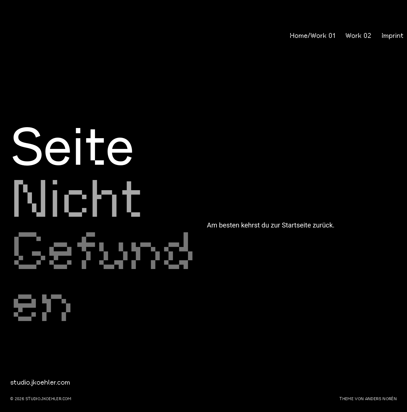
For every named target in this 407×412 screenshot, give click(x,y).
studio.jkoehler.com (33, 35)
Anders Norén (381, 398)
